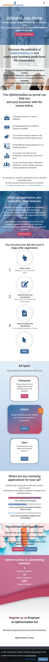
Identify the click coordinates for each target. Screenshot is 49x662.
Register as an (18, 617)
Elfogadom (43, 659)
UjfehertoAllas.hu (21, 53)
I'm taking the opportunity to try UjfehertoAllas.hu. (24, 185)
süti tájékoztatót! (30, 656)
